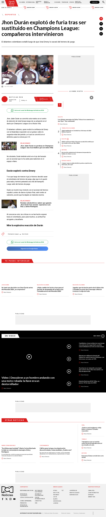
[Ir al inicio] (11, 3)
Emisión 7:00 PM (74, 7)
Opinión (71, 2)
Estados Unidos (66, 160)
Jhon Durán (25, 234)
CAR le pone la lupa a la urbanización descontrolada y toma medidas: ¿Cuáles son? (56, 449)
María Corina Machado (9, 445)
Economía (57, 2)
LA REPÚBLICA (73, 490)
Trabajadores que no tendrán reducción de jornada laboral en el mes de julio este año (92, 443)
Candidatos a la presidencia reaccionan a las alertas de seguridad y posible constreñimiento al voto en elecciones (91, 344)
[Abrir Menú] (3, 2)
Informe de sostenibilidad (39, 494)
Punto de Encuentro (78, 2)
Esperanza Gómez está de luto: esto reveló (93, 456)
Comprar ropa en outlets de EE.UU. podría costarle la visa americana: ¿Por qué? (77, 163)
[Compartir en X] (101, 28)
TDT (62, 490)
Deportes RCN (38, 2)
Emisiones (7, 7)
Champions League (13, 234)
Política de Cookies (65, 513)
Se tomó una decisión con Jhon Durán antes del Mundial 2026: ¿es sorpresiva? (17, 288)
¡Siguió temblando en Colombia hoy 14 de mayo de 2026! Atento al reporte (76, 131)
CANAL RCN (94, 2)
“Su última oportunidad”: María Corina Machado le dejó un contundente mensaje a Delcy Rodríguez (19, 450)
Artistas (64, 150)
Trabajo (84, 439)
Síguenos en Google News (27, 248)
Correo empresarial (26, 501)
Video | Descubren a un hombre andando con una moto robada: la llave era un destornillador (28, 380)
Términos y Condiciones (79, 513)
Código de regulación (26, 497)
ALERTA (55, 499)
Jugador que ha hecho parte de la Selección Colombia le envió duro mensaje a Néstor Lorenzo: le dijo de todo (88, 289)
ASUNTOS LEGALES (74, 492)
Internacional (30, 2)
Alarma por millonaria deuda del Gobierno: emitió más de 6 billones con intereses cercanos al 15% (91, 357)
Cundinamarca (44, 445)
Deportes (10, 15)
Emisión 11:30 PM (97, 7)
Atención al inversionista (24, 505)
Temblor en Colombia (68, 128)
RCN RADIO (56, 494)
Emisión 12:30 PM (52, 7)
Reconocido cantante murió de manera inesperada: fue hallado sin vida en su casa (76, 153)
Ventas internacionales (40, 498)
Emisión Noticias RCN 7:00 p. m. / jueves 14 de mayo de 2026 (89, 382)
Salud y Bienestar (47, 2)
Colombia (22, 2)
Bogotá (60, 117)
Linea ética (38, 501)
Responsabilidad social (27, 490)
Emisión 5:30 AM (29, 7)
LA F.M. (55, 496)
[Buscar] (103, 2)
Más (98, 336)
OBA (36, 503)
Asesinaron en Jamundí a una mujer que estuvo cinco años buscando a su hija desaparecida (91, 369)
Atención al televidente (23, 494)
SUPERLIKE (91, 494)
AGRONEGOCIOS (74, 494)
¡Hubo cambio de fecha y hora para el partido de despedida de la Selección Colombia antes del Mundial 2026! (50, 289)
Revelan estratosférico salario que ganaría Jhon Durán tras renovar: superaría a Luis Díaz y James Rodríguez (35, 204)
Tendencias (64, 2)
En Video (10, 336)
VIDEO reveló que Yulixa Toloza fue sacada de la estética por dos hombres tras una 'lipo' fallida (78, 142)
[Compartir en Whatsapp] (101, 34)
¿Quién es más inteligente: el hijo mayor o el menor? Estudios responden (91, 429)
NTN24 (55, 490)
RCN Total (56, 492)
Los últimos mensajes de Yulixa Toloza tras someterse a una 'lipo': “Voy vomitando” (76, 120)
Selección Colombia (43, 285)
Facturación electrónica (38, 491)
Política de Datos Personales (51, 513)
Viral (83, 425)
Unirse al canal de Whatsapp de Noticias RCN (27, 110)
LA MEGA (55, 503)
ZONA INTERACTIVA (93, 492)
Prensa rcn (23, 503)
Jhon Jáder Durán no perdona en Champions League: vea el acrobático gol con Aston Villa (36, 147)
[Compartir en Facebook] (101, 24)
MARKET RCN (91, 496)
